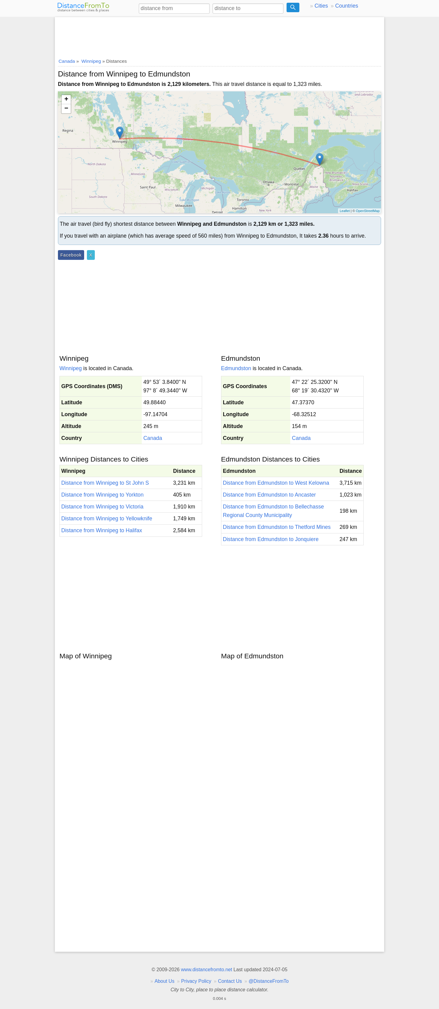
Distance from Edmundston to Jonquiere (271, 539)
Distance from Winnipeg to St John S (105, 483)
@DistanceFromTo (269, 981)
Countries (346, 6)
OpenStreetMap (368, 211)
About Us (164, 981)
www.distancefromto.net (206, 969)
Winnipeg (70, 368)
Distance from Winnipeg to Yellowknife (106, 518)
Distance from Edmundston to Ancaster (269, 495)
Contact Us (230, 981)
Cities (321, 6)
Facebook (71, 255)
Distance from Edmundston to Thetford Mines (277, 527)
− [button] (66, 108)
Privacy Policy (196, 981)
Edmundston (236, 368)
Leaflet (345, 211)
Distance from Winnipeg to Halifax (101, 530)
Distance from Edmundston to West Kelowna (276, 483)
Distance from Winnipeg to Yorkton (102, 495)
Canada (152, 438)
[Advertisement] (219, 35)
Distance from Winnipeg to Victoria (102, 507)
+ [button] (66, 99)
